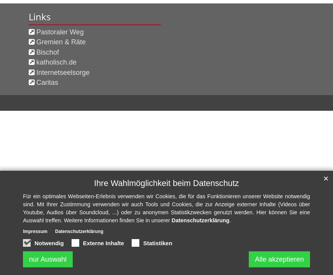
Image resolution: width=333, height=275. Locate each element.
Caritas (47, 82)
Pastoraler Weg (60, 32)
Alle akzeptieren (279, 259)
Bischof (47, 52)
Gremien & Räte (61, 42)
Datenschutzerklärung (200, 221)
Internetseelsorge (63, 72)
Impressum (35, 232)
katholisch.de (56, 62)
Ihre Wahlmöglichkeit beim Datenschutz (166, 183)
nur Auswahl (48, 259)
